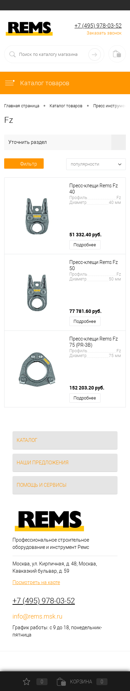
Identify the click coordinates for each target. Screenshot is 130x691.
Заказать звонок (104, 33)
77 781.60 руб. (85, 311)
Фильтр (24, 164)
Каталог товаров (36, 83)
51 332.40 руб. (85, 234)
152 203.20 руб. (86, 387)
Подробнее (84, 244)
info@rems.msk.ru (37, 616)
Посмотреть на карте (36, 582)
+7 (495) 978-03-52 (98, 25)
